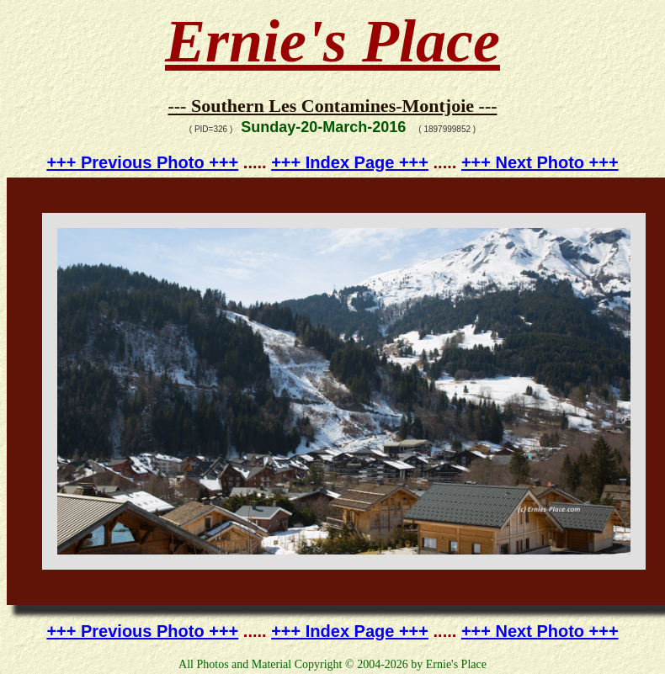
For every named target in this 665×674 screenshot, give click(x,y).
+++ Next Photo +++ (540, 162)
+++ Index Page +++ (349, 162)
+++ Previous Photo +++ (142, 162)
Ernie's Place (332, 41)
